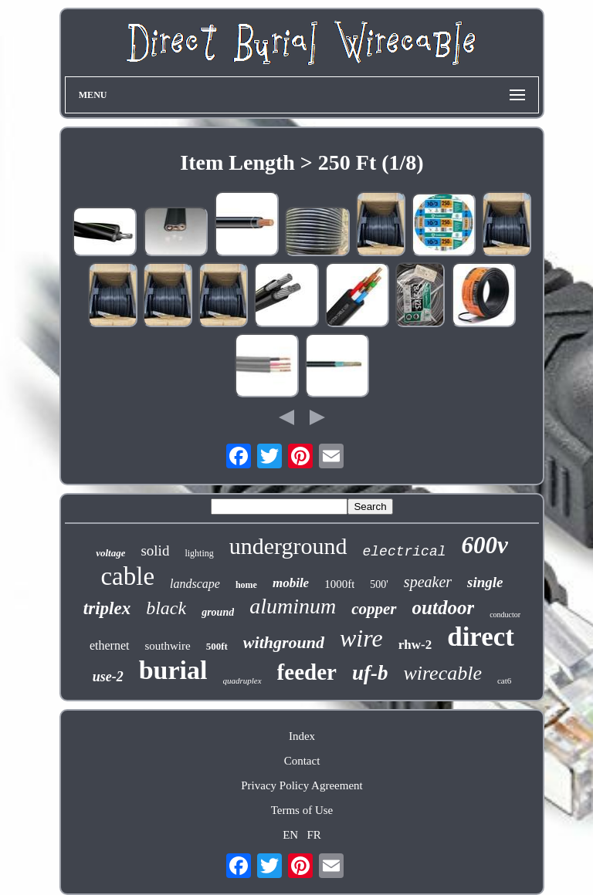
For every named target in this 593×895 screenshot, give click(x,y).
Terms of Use (302, 810)
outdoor (443, 607)
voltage (110, 553)
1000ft (339, 584)
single (485, 582)
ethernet (110, 645)
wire (361, 638)
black (166, 608)
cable (127, 576)
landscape (195, 583)
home (246, 584)
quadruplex (242, 680)
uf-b (370, 672)
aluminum (292, 606)
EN (290, 835)
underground (288, 546)
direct (480, 637)
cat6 (504, 680)
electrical (404, 551)
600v (485, 545)
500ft (217, 646)
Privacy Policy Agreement (301, 785)
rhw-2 (415, 644)
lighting (199, 553)
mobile (291, 583)
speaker (428, 581)
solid (155, 550)
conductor (505, 614)
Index (302, 736)
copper (373, 608)
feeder (307, 672)
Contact (302, 761)
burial (173, 670)
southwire (168, 646)
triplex (106, 608)
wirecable (442, 673)
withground (283, 642)
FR (313, 835)
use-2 (108, 676)
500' (379, 584)
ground (218, 612)
